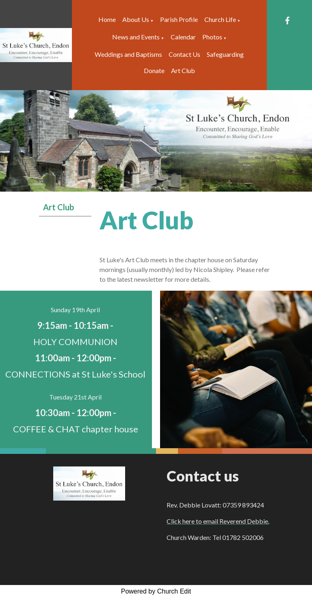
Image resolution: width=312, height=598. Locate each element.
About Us (135, 19)
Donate (154, 70)
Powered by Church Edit (156, 591)
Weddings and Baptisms (128, 54)
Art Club (183, 70)
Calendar (183, 37)
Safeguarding (225, 54)
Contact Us (184, 54)
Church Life (220, 19)
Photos (212, 37)
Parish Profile (179, 19)
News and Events (136, 37)
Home (107, 19)
